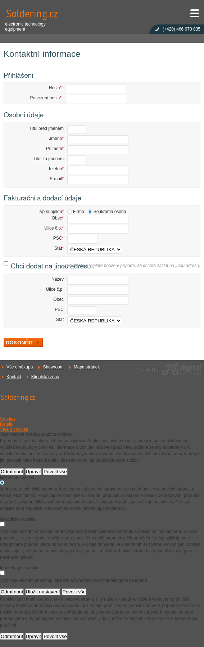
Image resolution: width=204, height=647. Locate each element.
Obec (58, 218)
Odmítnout (12, 471)
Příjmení (55, 148)
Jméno (56, 138)
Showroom (53, 367)
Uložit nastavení (43, 591)
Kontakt (13, 376)
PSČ (58, 238)
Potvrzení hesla (46, 97)
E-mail (57, 178)
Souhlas (7, 419)
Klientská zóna (45, 376)
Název (57, 279)
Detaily (6, 424)
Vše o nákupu (19, 367)
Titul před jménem (46, 128)
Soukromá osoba (110, 211)
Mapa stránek (87, 367)
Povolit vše (55, 471)
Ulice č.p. (54, 228)
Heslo (55, 87)
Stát (59, 248)
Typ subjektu (51, 211)
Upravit (33, 471)
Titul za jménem (48, 158)
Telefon (56, 168)
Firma (78, 211)
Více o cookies (14, 429)
